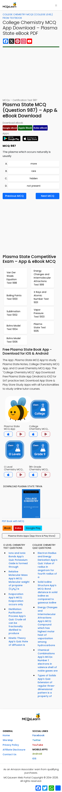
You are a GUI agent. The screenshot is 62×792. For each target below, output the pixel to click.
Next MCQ (47, 196)
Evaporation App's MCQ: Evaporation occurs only (16, 599)
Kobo (18, 528)
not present (34, 185)
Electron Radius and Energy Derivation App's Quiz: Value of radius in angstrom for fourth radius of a (47, 565)
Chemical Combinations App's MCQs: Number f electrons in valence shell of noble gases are (48, 660)
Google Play (33, 528)
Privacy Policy (11, 745)
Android (37, 753)
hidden (34, 178)
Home (6, 735)
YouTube (37, 745)
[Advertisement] (31, 73)
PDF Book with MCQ (13, 521)
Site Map (8, 740)
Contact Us (9, 754)
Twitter (36, 740)
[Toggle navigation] (56, 5)
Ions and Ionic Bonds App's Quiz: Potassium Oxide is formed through (18, 559)
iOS (34, 758)
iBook (7, 528)
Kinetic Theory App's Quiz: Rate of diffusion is (18, 641)
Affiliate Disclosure (14, 749)
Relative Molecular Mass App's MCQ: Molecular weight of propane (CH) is (19, 580)
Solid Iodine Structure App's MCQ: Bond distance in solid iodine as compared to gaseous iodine (47, 592)
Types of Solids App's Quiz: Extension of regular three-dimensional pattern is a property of (47, 686)
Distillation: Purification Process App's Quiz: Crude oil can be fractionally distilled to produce (17, 621)
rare (33, 171)
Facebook (38, 735)
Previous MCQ (14, 196)
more (34, 163)
